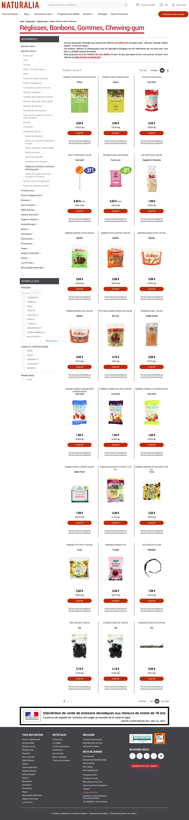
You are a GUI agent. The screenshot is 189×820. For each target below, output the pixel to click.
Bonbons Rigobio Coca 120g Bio (79, 311)
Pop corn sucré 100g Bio (151, 155)
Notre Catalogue (60, 757)
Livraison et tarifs (90, 778)
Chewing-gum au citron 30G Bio (115, 77)
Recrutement (88, 756)
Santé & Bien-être (30, 214)
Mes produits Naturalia (33, 267)
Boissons (26, 200)
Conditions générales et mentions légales (69, 813)
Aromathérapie (29, 224)
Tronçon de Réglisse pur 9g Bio (151, 622)
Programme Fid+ (90, 775)
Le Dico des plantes (61, 746)
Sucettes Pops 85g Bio (151, 77)
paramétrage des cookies (144, 766)
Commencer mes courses (173, 14)
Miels (25, 74)
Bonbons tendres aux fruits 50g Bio (115, 389)
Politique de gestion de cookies (123, 813)
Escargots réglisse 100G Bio (115, 622)
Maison (25, 229)
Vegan (25, 248)
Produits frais (28, 190)
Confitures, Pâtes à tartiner (35, 78)
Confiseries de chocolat (36, 161)
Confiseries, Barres (42, 21)
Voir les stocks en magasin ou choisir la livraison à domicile (79, 142)
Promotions (27, 243)
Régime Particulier (31, 253)
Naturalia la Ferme (91, 746)
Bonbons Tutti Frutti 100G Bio (79, 544)
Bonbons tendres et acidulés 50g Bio (152, 389)
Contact (86, 789)
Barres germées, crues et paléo (39, 148)
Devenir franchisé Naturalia (94, 760)
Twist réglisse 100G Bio (79, 622)
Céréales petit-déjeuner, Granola (38, 97)
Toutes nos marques (61, 760)
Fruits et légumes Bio (32, 195)
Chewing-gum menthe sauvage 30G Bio (79, 77)
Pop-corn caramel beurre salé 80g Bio (115, 311)
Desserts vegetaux (32, 92)
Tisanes (27, 64)
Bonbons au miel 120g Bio (152, 311)
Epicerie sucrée (30, 21)
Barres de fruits (32, 152)
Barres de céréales (34, 136)
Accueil (22, 21)
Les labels (57, 743)
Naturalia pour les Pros (92, 743)
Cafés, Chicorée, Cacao (34, 69)
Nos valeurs (88, 767)
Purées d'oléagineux (32, 83)
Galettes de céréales (32, 106)
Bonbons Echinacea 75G (115, 544)
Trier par (143, 70)
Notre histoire (88, 763)
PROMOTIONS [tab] (27, 376)
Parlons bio (57, 739)
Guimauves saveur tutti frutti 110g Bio (115, 468)
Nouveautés (28, 238)
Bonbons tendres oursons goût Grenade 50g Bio (79, 390)
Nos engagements (90, 770)
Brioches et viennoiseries (34, 110)
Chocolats (28, 127)
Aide (166, 5)
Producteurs (58, 750)
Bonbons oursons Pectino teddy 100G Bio (151, 468)
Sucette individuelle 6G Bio (79, 155)
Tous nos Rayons (10, 14)
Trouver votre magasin (92, 739)
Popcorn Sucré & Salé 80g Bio (115, 155)
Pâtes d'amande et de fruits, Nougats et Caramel (38, 175)
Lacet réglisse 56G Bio (151, 544)
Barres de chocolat (34, 157)
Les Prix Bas (28, 262)
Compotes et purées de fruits (36, 87)
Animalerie (27, 233)
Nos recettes (58, 753)
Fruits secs (28, 55)
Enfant (25, 258)
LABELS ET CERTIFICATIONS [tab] (34, 347)
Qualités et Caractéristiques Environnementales (95, 797)
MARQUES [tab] (26, 288)
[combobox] (87, 5)
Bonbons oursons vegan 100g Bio (79, 233)
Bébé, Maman (29, 209)
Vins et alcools (29, 204)
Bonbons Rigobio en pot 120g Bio (152, 233)
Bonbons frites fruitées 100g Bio (115, 233)
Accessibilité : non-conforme (95, 801)
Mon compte (181, 5)
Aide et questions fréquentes (95, 785)
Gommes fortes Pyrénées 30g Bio (79, 467)
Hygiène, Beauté (30, 219)
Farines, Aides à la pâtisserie (36, 181)
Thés (25, 60)
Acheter (79, 133)
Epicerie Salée (29, 46)
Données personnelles (98, 813)
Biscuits (27, 122)
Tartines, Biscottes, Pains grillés (38, 101)
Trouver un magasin (148, 5)
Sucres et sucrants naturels (36, 185)
